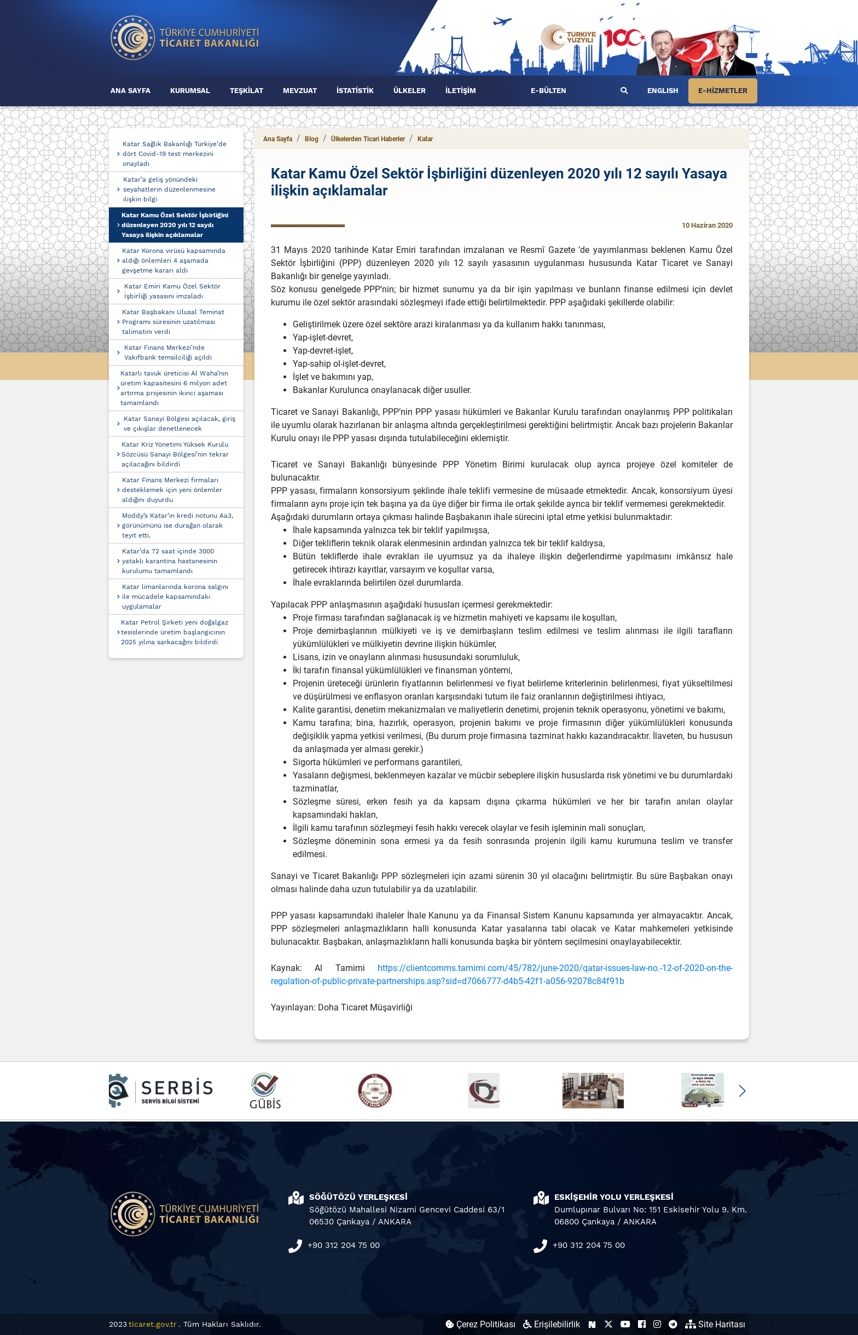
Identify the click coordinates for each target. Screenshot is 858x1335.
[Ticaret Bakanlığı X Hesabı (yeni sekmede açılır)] (608, 1324)
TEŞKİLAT (246, 90)
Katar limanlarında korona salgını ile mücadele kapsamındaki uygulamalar (175, 596)
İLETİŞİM (460, 90)
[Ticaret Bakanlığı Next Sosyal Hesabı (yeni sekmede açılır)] (592, 1324)
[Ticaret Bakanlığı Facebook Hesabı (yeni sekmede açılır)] (642, 1324)
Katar (425, 139)
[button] (741, 1091)
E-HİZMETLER (722, 90)
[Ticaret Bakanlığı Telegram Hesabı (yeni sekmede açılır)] (673, 1324)
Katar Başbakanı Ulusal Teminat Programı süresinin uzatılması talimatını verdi (173, 322)
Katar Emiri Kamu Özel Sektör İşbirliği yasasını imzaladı (172, 291)
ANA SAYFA (130, 90)
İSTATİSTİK (355, 90)
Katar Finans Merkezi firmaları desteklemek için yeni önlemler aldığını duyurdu (172, 490)
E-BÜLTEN (548, 90)
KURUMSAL (190, 90)
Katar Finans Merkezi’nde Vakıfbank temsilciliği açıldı (168, 352)
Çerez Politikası (480, 1324)
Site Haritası (715, 1324)
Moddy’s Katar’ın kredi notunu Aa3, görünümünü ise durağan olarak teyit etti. (177, 525)
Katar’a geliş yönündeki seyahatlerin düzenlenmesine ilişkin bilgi (169, 189)
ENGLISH (663, 90)
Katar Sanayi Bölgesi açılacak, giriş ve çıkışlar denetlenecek (179, 423)
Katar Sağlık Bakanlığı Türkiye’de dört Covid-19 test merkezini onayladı (175, 153)
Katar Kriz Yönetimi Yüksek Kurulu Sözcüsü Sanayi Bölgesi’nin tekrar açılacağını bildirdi (175, 454)
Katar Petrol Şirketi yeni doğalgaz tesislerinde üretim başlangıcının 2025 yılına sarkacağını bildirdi (174, 632)
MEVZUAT (300, 90)
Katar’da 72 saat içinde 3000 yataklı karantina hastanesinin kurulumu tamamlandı (169, 561)
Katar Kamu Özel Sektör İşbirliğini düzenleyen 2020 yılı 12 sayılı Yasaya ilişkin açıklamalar (174, 225)
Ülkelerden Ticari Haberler (368, 139)
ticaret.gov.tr (153, 1324)
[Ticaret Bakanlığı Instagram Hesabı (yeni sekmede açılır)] (657, 1324)
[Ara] (624, 91)
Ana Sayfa (277, 139)
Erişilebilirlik (551, 1324)
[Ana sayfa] (185, 37)
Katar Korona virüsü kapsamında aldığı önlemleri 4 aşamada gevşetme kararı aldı (173, 260)
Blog (311, 139)
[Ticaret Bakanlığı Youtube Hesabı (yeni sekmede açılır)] (625, 1324)
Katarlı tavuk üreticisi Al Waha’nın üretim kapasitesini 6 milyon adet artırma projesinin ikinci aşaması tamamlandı (174, 388)
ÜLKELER (409, 90)
